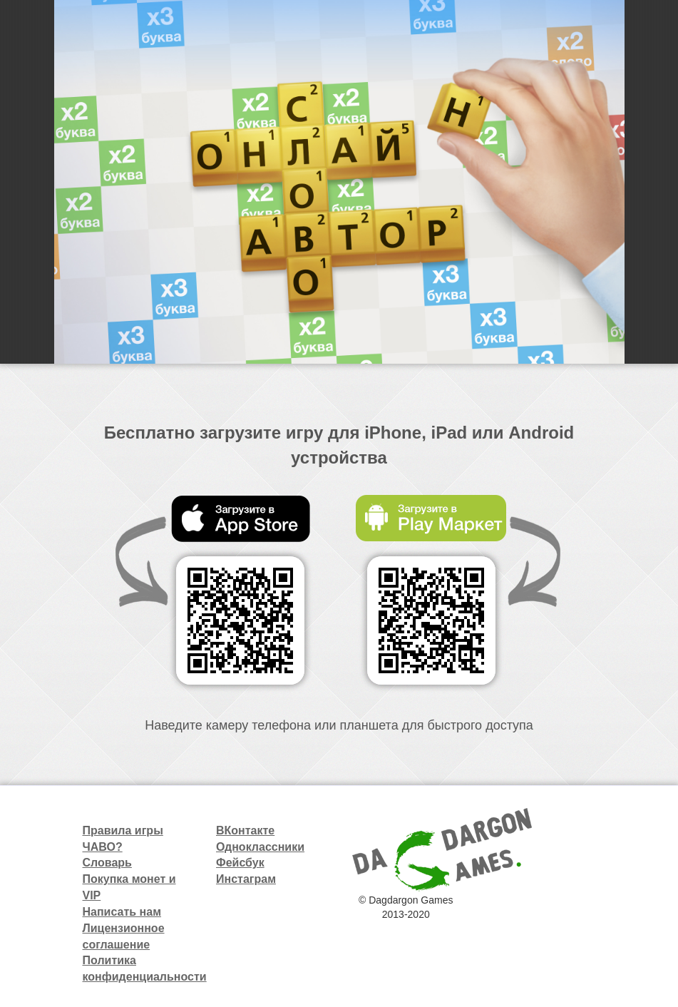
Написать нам (122, 912)
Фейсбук (240, 863)
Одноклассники (260, 847)
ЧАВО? (103, 847)
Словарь (107, 863)
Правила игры (123, 830)
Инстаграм (246, 879)
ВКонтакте (245, 830)
